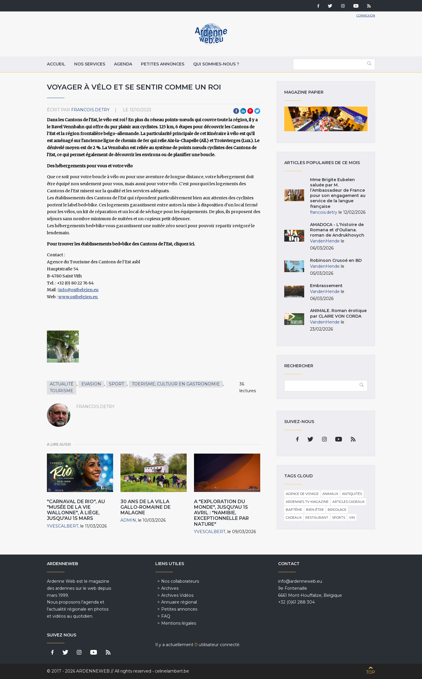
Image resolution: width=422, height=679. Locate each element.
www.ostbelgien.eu (78, 296)
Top (370, 672)
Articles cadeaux (348, 502)
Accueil (56, 64)
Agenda (123, 64)
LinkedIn (243, 111)
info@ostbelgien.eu (78, 289)
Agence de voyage (302, 494)
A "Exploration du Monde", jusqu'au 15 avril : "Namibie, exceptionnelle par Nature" (221, 513)
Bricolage (337, 510)
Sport (116, 384)
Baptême (294, 510)
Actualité (62, 384)
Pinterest (250, 111)
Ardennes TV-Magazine (307, 502)
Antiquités (352, 494)
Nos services (89, 64)
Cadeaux (294, 517)
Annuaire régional (179, 602)
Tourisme (61, 390)
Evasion (91, 384)
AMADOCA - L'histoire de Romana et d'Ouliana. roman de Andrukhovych (337, 230)
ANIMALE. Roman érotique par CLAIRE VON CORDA (338, 313)
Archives (169, 588)
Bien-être (315, 510)
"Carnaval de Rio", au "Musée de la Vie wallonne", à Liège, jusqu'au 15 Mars (76, 510)
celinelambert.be (172, 671)
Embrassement (326, 285)
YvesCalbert (62, 526)
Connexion (365, 15)
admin (128, 520)
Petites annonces (162, 64)
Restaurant (316, 517)
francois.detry (90, 109)
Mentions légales (178, 623)
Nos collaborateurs (180, 581)
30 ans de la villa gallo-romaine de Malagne (145, 507)
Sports (338, 517)
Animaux (330, 494)
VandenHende (325, 241)
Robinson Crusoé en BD (336, 260)
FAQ (165, 616)
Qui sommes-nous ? (216, 64)
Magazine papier (325, 119)
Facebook (236, 111)
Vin (352, 517)
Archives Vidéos (177, 595)
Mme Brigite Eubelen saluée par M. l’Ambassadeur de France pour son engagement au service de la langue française (337, 193)
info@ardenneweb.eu (300, 581)
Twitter (257, 111)
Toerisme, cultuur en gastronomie (176, 384)
